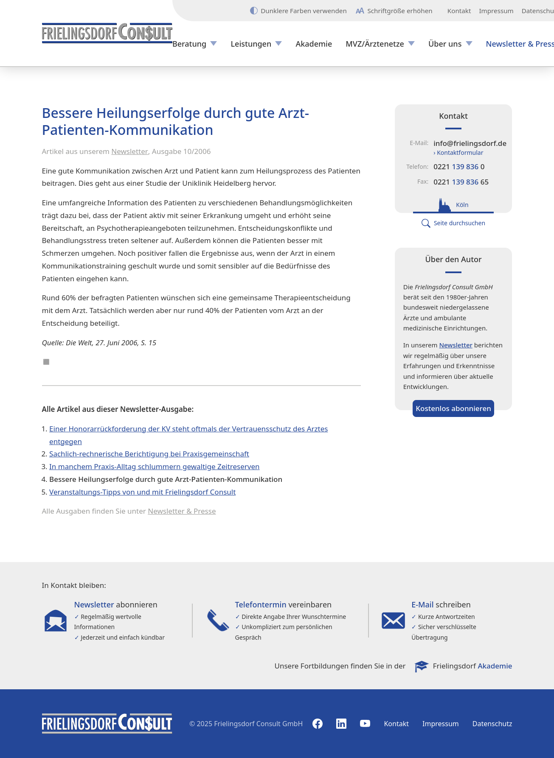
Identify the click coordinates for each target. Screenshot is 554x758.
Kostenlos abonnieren (453, 408)
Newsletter (129, 151)
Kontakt (459, 11)
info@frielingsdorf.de (469, 143)
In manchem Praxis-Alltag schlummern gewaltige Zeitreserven (154, 466)
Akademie (313, 44)
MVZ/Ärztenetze (375, 44)
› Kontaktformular (458, 152)
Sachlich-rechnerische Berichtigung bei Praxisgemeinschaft (149, 454)
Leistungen (251, 44)
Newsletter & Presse (182, 511)
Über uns (444, 44)
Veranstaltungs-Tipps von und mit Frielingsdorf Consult (142, 492)
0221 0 (458, 166)
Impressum (496, 11)
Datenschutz (492, 723)
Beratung (189, 44)
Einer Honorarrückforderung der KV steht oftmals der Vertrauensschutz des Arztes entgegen (188, 435)
